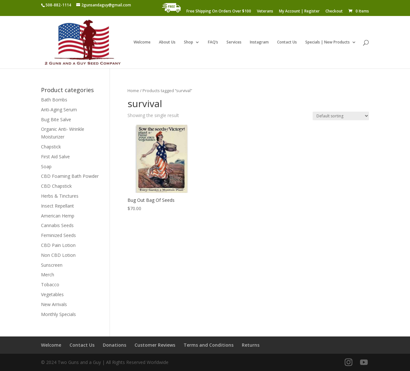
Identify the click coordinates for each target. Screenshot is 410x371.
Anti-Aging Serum (59, 110)
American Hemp (57, 216)
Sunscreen (51, 265)
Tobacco (50, 284)
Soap (46, 166)
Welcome (142, 42)
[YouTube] (364, 363)
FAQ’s (213, 42)
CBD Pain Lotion (58, 245)
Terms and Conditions (209, 345)
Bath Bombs (54, 100)
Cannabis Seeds (57, 225)
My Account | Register (299, 11)
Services (234, 42)
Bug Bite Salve (56, 119)
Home (133, 90)
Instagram (259, 42)
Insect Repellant (57, 206)
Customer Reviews (155, 345)
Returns (250, 345)
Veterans (265, 11)
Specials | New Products (327, 42)
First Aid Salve (55, 157)
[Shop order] (341, 116)
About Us (167, 42)
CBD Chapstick (56, 186)
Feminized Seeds (58, 235)
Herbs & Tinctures (59, 196)
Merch (47, 275)
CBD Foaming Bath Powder (70, 176)
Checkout (334, 11)
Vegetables (52, 294)
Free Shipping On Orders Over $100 (218, 11)
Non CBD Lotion (58, 255)
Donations (114, 345)
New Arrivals (54, 304)
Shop (188, 42)
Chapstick (51, 147)
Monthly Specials (58, 314)
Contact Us (287, 42)
